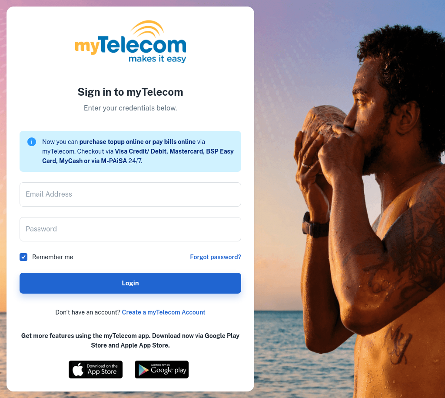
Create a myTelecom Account (164, 312)
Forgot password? (215, 257)
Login (130, 283)
